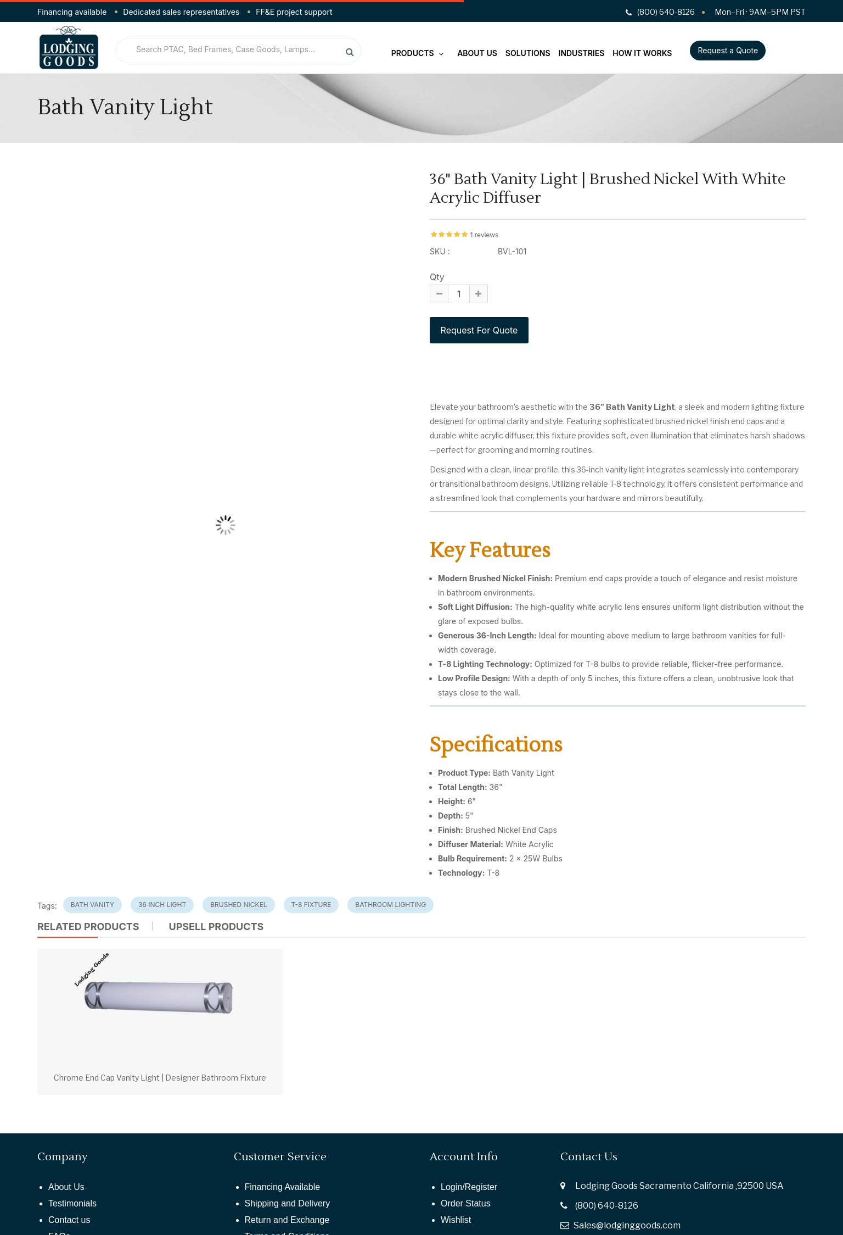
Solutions (527, 53)
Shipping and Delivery (287, 1203)
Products (417, 53)
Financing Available (283, 1187)
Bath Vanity (92, 904)
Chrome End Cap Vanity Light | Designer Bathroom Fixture (160, 1077)
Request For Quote (479, 330)
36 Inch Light (162, 904)
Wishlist (456, 1220)
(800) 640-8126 (606, 1205)
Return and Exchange (287, 1220)
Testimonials (72, 1203)
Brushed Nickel (238, 904)
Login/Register (469, 1187)
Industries (582, 53)
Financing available (71, 11)
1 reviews (484, 235)
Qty (437, 276)
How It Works (642, 53)
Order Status (466, 1203)
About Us (477, 53)
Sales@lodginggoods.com (627, 1225)
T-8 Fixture (311, 904)
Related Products (88, 926)
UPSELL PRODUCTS (215, 926)
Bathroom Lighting (390, 904)
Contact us (69, 1220)
